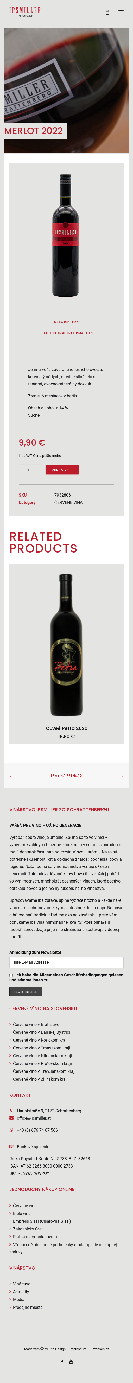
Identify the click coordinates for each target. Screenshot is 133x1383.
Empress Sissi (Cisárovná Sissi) (42, 1221)
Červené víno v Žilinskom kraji (40, 1079)
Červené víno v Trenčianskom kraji (44, 1071)
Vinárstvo (21, 1284)
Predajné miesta (28, 1307)
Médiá (18, 1299)
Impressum (77, 1349)
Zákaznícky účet (28, 1229)
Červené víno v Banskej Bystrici (41, 1032)
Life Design (57, 1349)
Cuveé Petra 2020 (66, 728)
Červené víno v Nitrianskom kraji (42, 1055)
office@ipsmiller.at (34, 1118)
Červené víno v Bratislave (36, 1024)
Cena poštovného (47, 456)
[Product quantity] (30, 470)
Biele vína (22, 1213)
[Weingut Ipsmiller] (25, 12)
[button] (121, 12)
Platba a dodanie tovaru (35, 1236)
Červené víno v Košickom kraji (40, 1040)
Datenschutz (99, 1349)
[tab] (68, 335)
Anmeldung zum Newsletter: (66, 959)
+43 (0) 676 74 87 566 (37, 1130)
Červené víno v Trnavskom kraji (41, 1047)
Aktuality (21, 1291)
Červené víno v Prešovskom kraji (42, 1063)
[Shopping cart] (105, 12)
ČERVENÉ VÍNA (68, 502)
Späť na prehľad (66, 775)
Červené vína (25, 1205)
